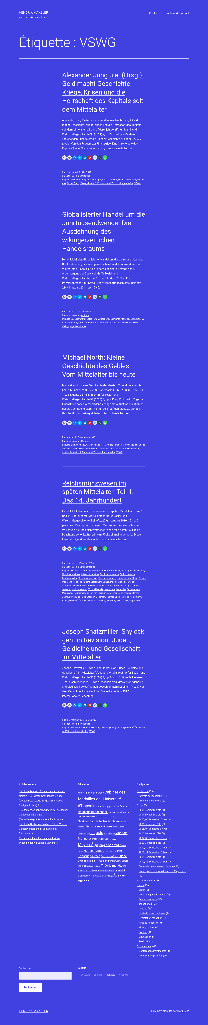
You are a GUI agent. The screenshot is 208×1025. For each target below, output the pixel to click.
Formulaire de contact (175, 13)
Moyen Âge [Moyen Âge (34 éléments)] (88, 844)
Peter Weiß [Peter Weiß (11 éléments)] (95, 856)
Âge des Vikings (78, 326)
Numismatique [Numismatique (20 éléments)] (94, 851)
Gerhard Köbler (89, 585)
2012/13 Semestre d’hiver (153, 861)
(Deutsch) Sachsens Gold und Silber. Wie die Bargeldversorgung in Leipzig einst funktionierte (43, 829)
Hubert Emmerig (122, 585)
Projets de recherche (150, 800)
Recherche (143, 791)
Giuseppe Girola (105, 585)
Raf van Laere (96, 593)
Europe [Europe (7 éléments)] (110, 812)
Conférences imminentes (152, 950)
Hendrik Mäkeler (33, 12)
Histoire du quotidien (81, 570)
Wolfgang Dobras (132, 600)
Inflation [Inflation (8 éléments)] (116, 827)
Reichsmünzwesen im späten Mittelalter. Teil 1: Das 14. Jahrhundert (98, 491)
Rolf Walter (72, 322)
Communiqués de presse (152, 894)
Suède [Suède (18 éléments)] (122, 856)
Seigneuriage (133, 589)
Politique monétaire (109, 574)
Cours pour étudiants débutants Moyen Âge (162, 871)
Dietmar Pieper (94, 179)
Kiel (64, 322)
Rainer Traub (73, 183)
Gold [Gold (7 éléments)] (120, 822)
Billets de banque (79, 444)
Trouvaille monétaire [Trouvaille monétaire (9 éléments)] (86, 870)
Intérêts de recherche (150, 795)
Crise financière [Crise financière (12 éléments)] (122, 806)
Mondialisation (128, 319)
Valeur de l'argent (81, 582)
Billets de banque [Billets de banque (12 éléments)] (95, 792)
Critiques (85, 176)
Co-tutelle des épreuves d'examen (157, 866)
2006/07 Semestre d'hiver (153, 828)
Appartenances (145, 880)
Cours (140, 805)
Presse (141, 885)
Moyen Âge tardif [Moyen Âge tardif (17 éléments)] (110, 845)
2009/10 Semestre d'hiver (153, 847)
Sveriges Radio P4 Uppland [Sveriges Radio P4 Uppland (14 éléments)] (93, 860)
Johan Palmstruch (81, 448)
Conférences (144, 946)
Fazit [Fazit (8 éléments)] (119, 812)
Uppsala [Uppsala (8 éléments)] (92, 876)
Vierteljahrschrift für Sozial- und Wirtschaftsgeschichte (106, 183)
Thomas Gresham (130, 448)
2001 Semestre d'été (150, 809)
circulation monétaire (127, 578)
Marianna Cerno (79, 589)
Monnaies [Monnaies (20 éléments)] (85, 838)
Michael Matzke (95, 589)
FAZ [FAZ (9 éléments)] (115, 812)
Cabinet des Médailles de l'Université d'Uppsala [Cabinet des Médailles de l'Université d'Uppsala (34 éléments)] (102, 799)
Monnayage (68, 593)
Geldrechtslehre (70, 578)
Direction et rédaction (150, 917)
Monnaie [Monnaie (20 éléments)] (121, 833)
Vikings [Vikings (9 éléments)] (110, 876)
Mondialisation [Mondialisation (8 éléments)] (109, 833)
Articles (85, 315)
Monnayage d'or (130, 444)
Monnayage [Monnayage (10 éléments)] (97, 839)
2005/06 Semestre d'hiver (153, 819)
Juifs (102, 727)
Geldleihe (75, 727)
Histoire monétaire (127, 179)
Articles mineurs (148, 922)
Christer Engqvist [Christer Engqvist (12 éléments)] (105, 806)
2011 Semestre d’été (150, 856)
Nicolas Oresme (113, 448)
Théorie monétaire (107, 578)
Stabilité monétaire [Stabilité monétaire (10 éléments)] (109, 856)
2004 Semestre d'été (150, 814)
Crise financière (109, 179)
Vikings (65, 326)
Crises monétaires (90, 574)
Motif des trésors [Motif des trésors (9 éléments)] (110, 839)
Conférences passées (151, 955)
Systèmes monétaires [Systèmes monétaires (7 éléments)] (93, 866)
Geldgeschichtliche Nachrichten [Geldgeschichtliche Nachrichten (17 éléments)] (98, 821)
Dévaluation (138, 570)
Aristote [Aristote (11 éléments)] (82, 792)
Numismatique (82, 593)
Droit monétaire (127, 574)
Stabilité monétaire (100, 582)
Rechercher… (26, 968)
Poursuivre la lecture (120, 148)
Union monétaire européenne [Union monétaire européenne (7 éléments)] (104, 871)
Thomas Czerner (114, 597)
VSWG (137, 183)
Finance (118, 444)
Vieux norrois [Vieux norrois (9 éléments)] (100, 876)
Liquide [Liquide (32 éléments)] (96, 832)
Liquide (104, 570)
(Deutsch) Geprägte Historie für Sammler (41, 819)
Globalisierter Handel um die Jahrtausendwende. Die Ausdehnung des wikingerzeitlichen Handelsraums (103, 231)
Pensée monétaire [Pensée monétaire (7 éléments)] (111, 851)
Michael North (98, 448)
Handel (139, 319)
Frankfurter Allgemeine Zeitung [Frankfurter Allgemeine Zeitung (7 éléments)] (106, 817)
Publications (144, 903)
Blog (141, 889)
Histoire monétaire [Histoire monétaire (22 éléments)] (98, 826)
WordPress (183, 1010)
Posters (143, 932)
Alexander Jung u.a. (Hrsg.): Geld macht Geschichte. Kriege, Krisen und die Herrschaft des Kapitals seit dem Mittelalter (103, 92)
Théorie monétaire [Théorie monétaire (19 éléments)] (113, 865)
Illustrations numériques (152, 913)
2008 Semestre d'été (150, 842)
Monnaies (121, 589)
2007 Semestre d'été (150, 833)
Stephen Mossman (96, 597)
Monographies (88, 567)
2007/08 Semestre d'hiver (153, 838)
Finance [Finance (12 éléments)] (125, 812)
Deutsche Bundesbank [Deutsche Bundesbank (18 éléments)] (93, 812)
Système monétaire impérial (117, 593)
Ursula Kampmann (132, 597)
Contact (154, 13)
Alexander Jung (78, 179)
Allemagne (127, 570)
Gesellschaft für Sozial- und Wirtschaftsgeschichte (95, 319)
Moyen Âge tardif (77, 597)
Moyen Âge (109, 589)
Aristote (96, 570)
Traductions (145, 941)
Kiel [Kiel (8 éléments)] (88, 833)
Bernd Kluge (115, 570)
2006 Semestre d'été (150, 824)
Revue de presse (148, 899)
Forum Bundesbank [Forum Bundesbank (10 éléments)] (86, 816)
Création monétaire (87, 578)
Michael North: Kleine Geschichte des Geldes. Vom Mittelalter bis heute (99, 365)
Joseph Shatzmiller (90, 727)
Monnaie (108, 444)
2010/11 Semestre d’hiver (153, 852)
